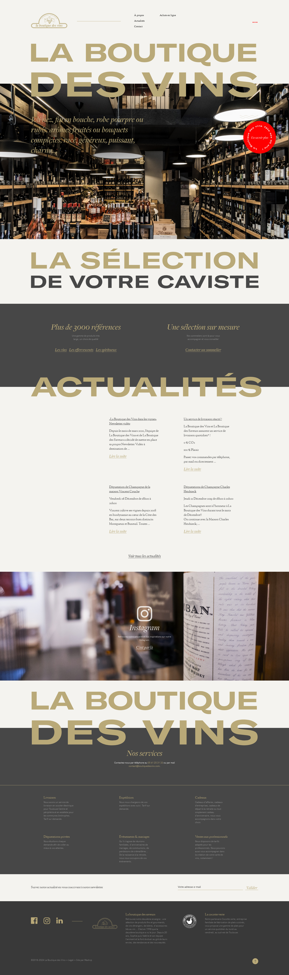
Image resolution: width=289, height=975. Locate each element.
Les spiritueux (106, 350)
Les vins (61, 350)
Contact (138, 27)
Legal (70, 959)
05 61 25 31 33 (155, 762)
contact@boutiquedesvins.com (144, 765)
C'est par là (144, 648)
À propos (139, 16)
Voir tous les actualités (144, 556)
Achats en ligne (168, 16)
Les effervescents (81, 350)
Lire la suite (118, 456)
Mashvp (88, 959)
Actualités (139, 21)
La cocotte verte (215, 915)
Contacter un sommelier (203, 350)
